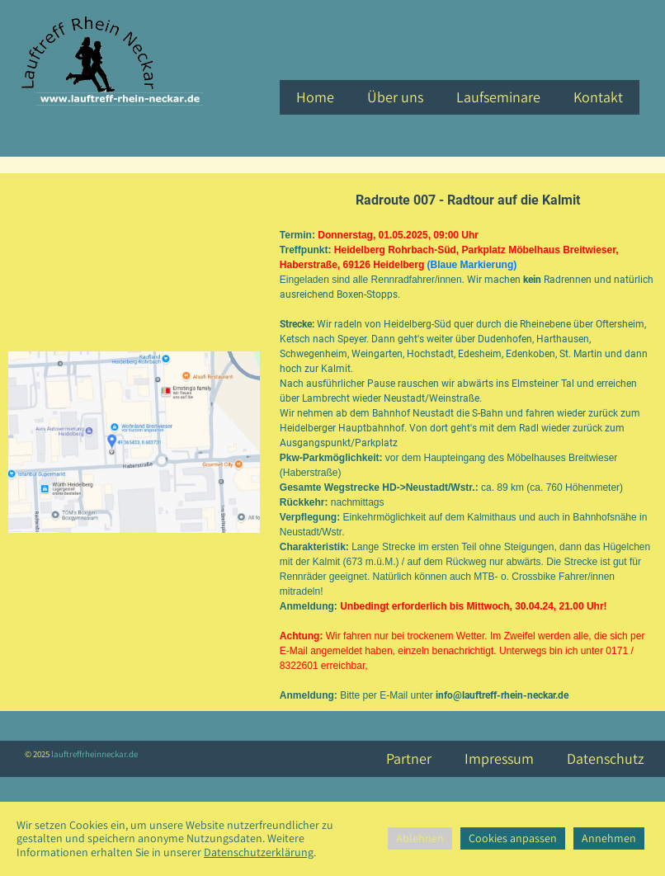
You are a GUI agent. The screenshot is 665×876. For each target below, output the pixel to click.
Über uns (395, 96)
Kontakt (598, 96)
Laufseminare (498, 96)
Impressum (499, 758)
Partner (409, 758)
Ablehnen (420, 838)
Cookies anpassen (513, 838)
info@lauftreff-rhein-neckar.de (502, 695)
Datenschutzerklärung (259, 852)
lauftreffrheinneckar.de (94, 754)
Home (315, 96)
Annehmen (609, 838)
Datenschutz (605, 758)
